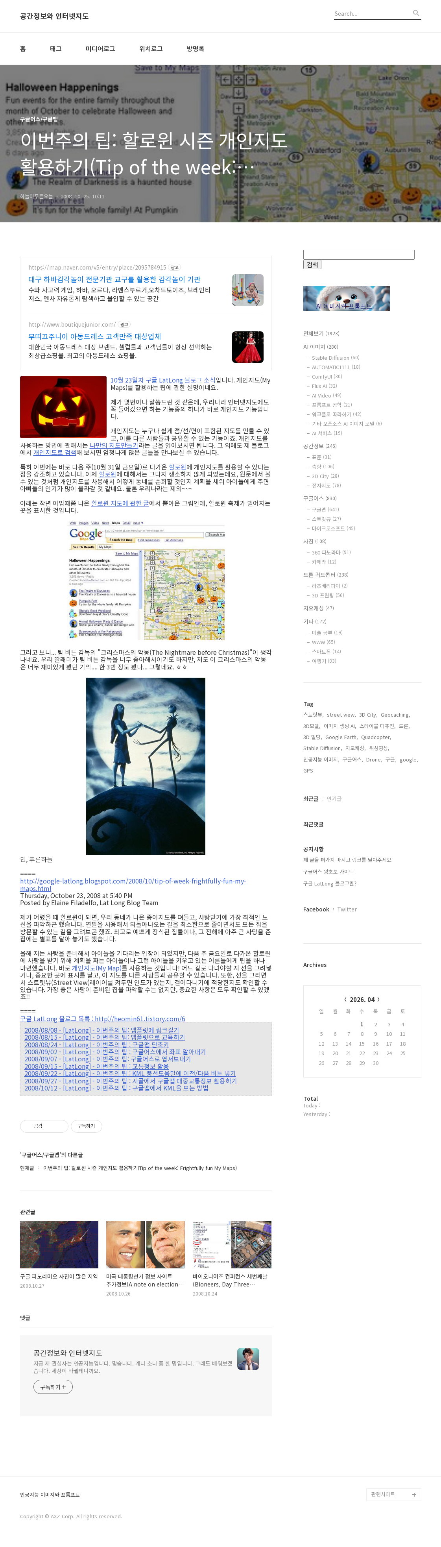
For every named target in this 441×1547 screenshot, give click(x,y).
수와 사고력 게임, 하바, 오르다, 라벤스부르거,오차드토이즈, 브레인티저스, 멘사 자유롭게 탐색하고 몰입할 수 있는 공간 (119, 294)
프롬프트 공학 (332, 404)
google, (409, 873)
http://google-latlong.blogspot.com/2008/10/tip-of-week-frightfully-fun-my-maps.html (133, 884)
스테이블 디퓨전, (378, 840)
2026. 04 (362, 1113)
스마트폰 (326, 651)
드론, (404, 840)
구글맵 (325, 509)
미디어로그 (100, 48)
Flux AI (324, 386)
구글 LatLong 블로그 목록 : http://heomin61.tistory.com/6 (102, 1018)
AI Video (326, 395)
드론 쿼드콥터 (326, 575)
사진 (315, 541)
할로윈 (177, 466)
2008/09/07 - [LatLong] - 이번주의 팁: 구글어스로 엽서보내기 (107, 1058)
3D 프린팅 (328, 595)
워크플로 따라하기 (337, 414)
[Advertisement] (362, 748)
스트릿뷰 (326, 519)
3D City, (368, 828)
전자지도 (326, 485)
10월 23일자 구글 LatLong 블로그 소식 (163, 379)
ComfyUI (327, 376)
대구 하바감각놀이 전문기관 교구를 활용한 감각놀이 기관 (114, 279)
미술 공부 (327, 632)
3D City (325, 476)
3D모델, (312, 840)
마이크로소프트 (333, 528)
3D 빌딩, (312, 851)
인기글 (334, 913)
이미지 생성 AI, (340, 840)
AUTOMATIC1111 (336, 367)
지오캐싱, (355, 862)
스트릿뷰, (313, 828)
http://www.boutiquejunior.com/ (72, 324)
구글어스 (320, 498)
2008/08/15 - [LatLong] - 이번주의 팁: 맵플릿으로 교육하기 (104, 1037)
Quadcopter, (376, 851)
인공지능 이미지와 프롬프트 (50, 1495)
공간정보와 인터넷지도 (54, 16)
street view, (341, 828)
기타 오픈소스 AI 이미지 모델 (347, 423)
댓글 (25, 1318)
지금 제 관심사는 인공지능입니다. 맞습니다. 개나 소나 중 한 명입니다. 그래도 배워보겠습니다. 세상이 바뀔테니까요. (132, 1367)
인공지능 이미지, (321, 873)
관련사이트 (383, 1494)
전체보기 (321, 333)
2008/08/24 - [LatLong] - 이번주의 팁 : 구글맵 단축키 (96, 1044)
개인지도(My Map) (97, 967)
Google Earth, (341, 851)
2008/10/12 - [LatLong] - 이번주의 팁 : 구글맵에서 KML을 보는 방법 (116, 1087)
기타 (315, 621)
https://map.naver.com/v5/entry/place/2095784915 (97, 267)
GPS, (309, 884)
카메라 (324, 562)
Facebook (316, 1023)
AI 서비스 (327, 433)
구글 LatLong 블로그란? (329, 997)
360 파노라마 (331, 552)
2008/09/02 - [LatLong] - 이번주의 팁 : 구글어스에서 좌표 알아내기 (115, 1051)
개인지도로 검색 (54, 452)
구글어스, (353, 873)
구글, (391, 873)
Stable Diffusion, (322, 862)
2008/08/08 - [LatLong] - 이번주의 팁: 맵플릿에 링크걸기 (101, 1029)
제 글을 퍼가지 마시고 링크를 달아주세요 (347, 974)
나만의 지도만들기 (114, 445)
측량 (323, 466)
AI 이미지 (320, 347)
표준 (322, 457)
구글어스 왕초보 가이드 (328, 985)
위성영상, (379, 862)
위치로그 (151, 48)
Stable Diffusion (336, 357)
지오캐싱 (318, 608)
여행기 (324, 661)
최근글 (311, 913)
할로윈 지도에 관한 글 (120, 502)
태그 (56, 48)
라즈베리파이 (330, 586)
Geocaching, (395, 828)
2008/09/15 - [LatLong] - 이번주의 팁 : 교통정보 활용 (96, 1066)
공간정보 (320, 446)
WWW (323, 642)
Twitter (347, 1023)
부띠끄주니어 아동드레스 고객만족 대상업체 (94, 336)
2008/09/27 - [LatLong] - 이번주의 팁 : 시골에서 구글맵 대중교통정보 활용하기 (130, 1080)
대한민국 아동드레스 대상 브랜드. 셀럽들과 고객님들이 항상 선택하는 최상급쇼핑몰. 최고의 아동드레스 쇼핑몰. (120, 351)
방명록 (196, 48)
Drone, (374, 873)
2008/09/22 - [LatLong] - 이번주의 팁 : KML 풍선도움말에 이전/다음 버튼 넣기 (130, 1073)
